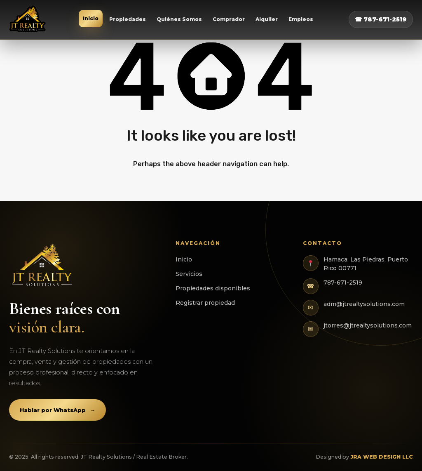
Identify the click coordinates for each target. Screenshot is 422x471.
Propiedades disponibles (213, 288)
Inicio (90, 18)
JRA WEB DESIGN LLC (381, 457)
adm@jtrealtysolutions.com (364, 304)
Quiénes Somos (179, 19)
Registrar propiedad (205, 302)
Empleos (300, 19)
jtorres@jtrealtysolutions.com (368, 325)
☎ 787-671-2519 (381, 19)
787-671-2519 (343, 282)
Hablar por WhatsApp (57, 410)
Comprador (229, 19)
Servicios (189, 274)
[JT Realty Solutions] (28, 19)
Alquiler (267, 19)
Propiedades (127, 19)
